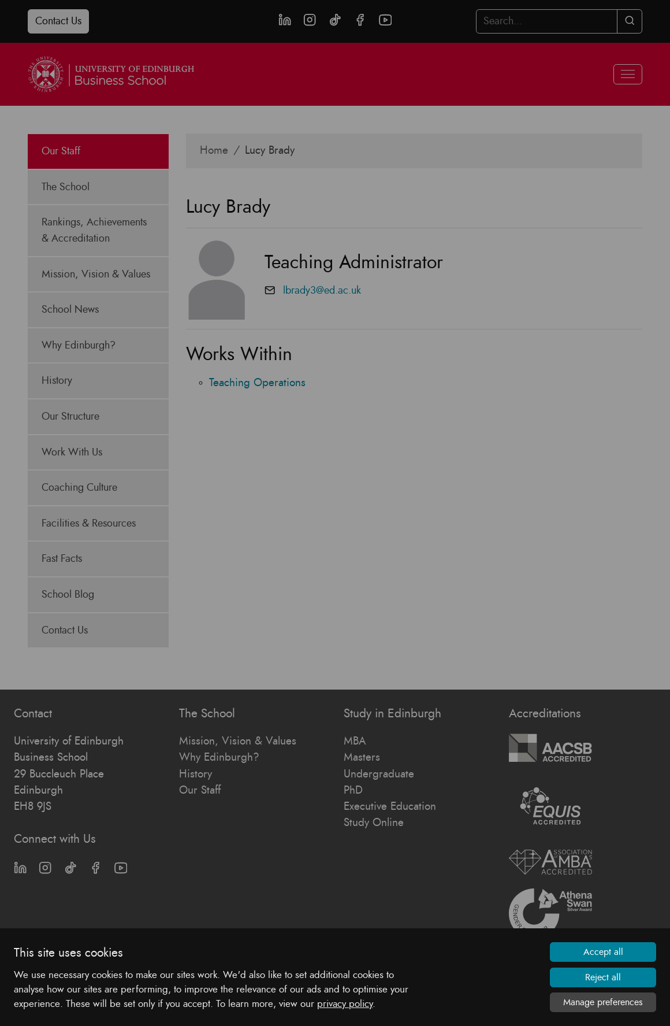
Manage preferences (603, 1002)
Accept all (603, 952)
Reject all (603, 977)
